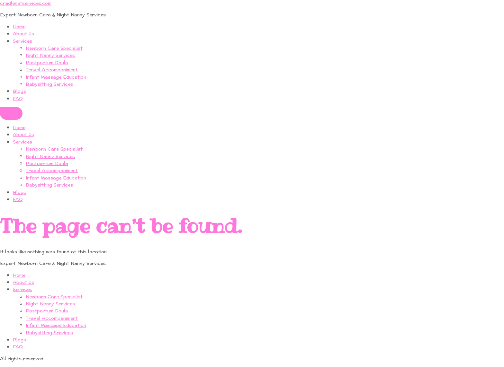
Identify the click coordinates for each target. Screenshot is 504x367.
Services (22, 41)
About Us (23, 34)
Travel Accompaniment (52, 70)
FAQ (18, 99)
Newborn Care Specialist (54, 48)
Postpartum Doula (47, 63)
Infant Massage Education (56, 77)
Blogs (19, 91)
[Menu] (11, 113)
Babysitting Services (49, 84)
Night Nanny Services (50, 55)
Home (19, 27)
